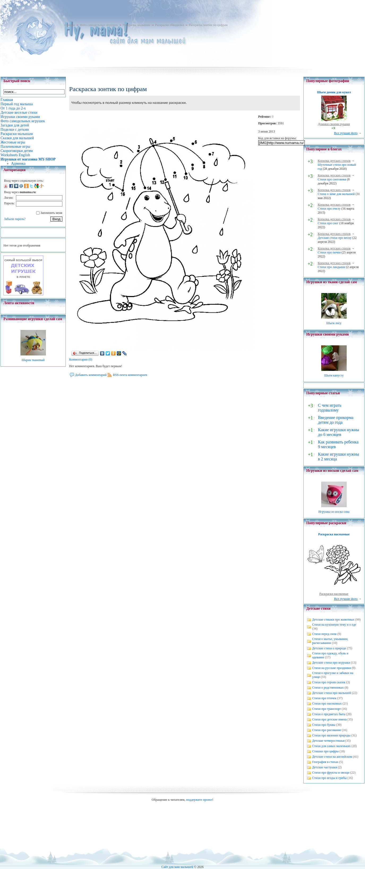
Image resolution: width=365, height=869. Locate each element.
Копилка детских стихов (334, 161)
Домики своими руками (334, 124)
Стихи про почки (329, 252)
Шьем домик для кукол (334, 92)
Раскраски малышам (136, 25)
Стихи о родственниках (328, 687)
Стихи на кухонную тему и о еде (334, 624)
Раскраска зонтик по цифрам (208, 25)
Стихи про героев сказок (328, 682)
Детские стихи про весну (335, 238)
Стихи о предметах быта (328, 714)
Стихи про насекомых (327, 703)
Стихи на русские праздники (331, 668)
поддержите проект (199, 800)
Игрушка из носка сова (333, 512)
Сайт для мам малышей (177, 867)
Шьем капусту (333, 375)
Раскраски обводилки (169, 25)
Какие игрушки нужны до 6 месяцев (338, 432)
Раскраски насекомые (334, 594)
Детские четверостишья (328, 741)
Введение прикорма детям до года (335, 420)
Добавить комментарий (91, 375)
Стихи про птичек (324, 698)
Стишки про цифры (325, 751)
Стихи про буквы (324, 725)
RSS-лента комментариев (130, 375)
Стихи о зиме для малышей (336, 194)
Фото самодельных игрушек (99, 25)
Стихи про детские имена (329, 719)
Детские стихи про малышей (331, 693)
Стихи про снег (328, 223)
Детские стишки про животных (333, 619)
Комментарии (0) (80, 359)
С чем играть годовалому (329, 407)
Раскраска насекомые (334, 534)
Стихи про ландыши (331, 267)
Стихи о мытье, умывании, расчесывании (330, 641)
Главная (69, 25)
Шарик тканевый (33, 360)
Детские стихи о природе (329, 648)
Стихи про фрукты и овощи (331, 772)
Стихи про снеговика (332, 179)
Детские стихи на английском (332, 756)
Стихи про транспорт (326, 709)
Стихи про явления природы (331, 735)
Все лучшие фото (346, 133)
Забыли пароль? (14, 219)
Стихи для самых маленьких (331, 746)
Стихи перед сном (324, 634)
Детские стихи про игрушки (331, 662)
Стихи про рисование (326, 730)
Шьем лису (333, 323)
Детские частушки (324, 767)
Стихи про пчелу (329, 208)
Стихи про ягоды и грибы (329, 778)
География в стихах (325, 762)
